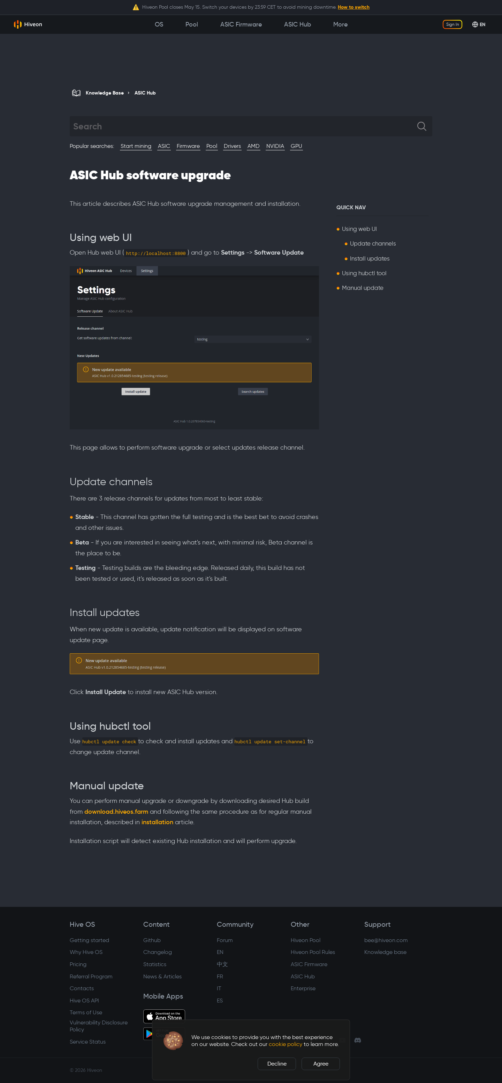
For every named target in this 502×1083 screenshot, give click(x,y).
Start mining (136, 146)
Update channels (373, 243)
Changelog (157, 952)
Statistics (154, 964)
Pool (211, 146)
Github (152, 940)
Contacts (82, 988)
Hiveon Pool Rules (313, 952)
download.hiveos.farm (116, 811)
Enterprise (303, 988)
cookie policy (285, 1044)
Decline (277, 1063)
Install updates (370, 258)
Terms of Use (86, 1012)
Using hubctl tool (364, 273)
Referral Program (91, 976)
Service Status (88, 1041)
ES (220, 1000)
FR (220, 976)
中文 (222, 964)
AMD (254, 146)
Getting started (89, 940)
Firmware (188, 146)
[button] (173, 1041)
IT (219, 988)
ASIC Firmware (309, 964)
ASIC (164, 146)
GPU (296, 146)
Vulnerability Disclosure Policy (99, 1026)
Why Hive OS (86, 952)
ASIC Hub (303, 976)
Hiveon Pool (305, 940)
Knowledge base (385, 952)
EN (220, 952)
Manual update (362, 287)
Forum (225, 940)
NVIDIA (275, 146)
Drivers (232, 146)
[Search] (245, 126)
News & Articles (162, 976)
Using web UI (359, 228)
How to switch (354, 7)
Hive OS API (84, 1000)
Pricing (78, 964)
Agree (320, 1063)
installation (157, 822)
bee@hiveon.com (386, 940)
